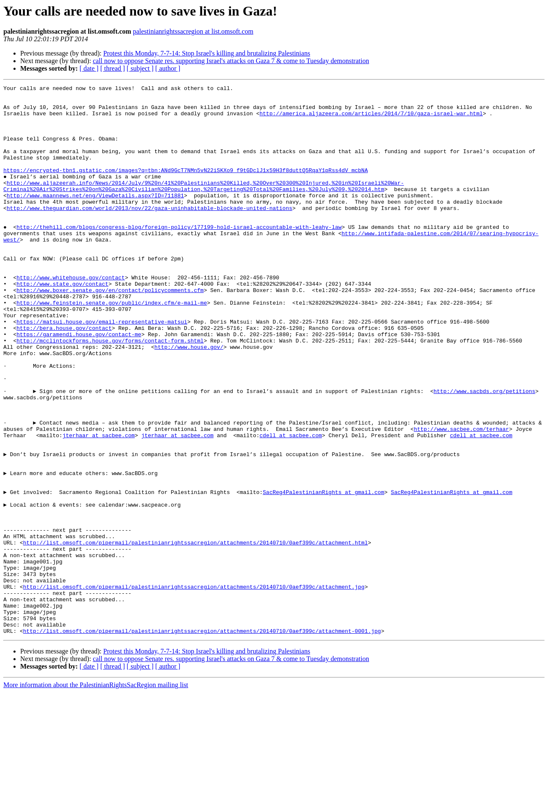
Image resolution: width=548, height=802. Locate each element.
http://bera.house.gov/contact (64, 377)
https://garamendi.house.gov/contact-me (78, 384)
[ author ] (168, 68)
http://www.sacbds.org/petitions (484, 453)
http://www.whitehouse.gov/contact (70, 316)
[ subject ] (140, 68)
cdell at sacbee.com (290, 506)
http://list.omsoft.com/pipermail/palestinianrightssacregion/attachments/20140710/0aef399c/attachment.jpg (193, 687)
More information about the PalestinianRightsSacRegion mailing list (95, 794)
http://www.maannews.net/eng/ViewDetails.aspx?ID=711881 (95, 218)
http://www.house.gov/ (188, 400)
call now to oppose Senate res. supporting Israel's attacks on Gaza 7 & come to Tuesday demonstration (231, 60)
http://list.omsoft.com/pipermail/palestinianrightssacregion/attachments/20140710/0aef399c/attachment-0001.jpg (202, 740)
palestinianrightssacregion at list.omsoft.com (193, 31)
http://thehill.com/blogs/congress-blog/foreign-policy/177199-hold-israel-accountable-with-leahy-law (178, 256)
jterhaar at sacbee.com (98, 506)
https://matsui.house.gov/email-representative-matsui (101, 369)
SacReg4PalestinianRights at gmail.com (323, 574)
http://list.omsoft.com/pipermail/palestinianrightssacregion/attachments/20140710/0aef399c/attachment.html (195, 634)
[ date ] (89, 68)
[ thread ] (112, 68)
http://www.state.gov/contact (62, 324)
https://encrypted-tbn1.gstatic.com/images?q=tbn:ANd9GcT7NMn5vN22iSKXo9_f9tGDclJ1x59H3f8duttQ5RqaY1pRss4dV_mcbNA (185, 187)
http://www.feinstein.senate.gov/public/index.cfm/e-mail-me (111, 347)
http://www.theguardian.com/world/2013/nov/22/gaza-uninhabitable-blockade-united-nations (150, 233)
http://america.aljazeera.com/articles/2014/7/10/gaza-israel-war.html (370, 119)
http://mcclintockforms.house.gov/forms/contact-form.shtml (110, 392)
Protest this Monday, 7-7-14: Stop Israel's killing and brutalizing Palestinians (206, 53)
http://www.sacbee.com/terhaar (461, 498)
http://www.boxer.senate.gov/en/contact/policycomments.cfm (110, 331)
